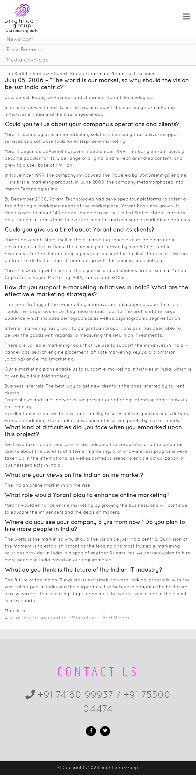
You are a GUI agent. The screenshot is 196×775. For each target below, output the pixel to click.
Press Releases (25, 50)
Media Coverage (28, 60)
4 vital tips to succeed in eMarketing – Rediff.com (67, 618)
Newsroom (20, 39)
